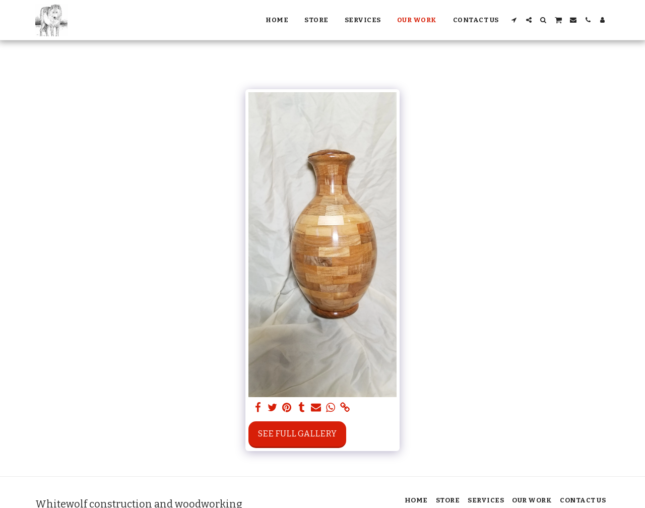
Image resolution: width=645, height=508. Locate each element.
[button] (514, 20)
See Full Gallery (297, 433)
